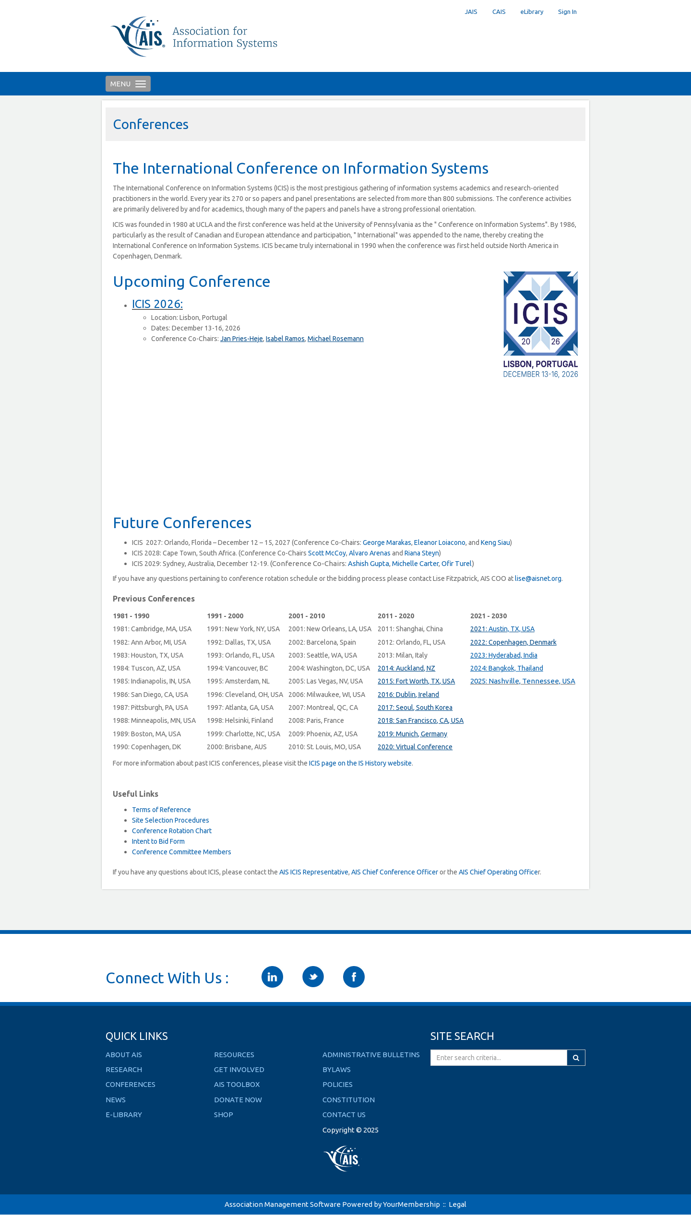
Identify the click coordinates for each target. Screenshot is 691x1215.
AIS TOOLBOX (237, 1084)
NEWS (116, 1100)
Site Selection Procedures (170, 820)
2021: (479, 629)
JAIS (471, 11)
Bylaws (336, 1069)
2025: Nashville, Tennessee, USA (522, 681)
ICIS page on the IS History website (360, 763)
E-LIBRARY (124, 1114)
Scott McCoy (327, 553)
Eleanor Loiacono (439, 542)
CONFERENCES (130, 1084)
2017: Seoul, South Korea (415, 707)
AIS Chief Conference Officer (394, 872)
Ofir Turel (456, 563)
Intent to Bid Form (158, 841)
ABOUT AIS (124, 1054)
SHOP (223, 1114)
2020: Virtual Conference (415, 747)
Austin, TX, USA (511, 629)
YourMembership (411, 1204)
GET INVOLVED (239, 1069)
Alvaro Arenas (370, 553)
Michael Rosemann (336, 338)
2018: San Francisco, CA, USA (421, 720)
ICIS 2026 (156, 303)
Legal (457, 1204)
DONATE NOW (238, 1100)
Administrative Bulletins (371, 1054)
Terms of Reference (161, 810)
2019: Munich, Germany (412, 734)
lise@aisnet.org (538, 578)
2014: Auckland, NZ (406, 668)
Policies (337, 1084)
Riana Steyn (422, 553)
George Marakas (387, 542)
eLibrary (532, 11)
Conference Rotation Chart (172, 831)
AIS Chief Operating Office (498, 872)
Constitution (348, 1100)
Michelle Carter (415, 563)
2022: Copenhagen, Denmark (513, 642)
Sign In (567, 11)
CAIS (499, 11)
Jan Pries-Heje (241, 338)
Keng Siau (495, 542)
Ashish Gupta (368, 563)
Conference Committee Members (181, 852)
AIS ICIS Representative (313, 872)
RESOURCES (234, 1054)
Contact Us (344, 1114)
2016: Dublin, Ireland (408, 694)
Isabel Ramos (285, 338)
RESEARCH (124, 1069)
